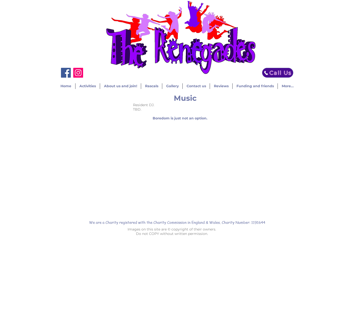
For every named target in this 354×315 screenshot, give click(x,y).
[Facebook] (66, 73)
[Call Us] (277, 73)
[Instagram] (78, 73)
